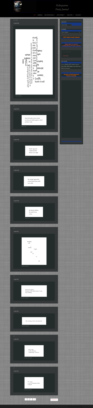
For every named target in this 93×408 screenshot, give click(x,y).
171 (14, 228)
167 (14, 367)
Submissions (40, 15)
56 (13, 167)
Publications (69, 15)
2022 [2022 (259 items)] (62, 68)
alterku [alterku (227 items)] (67, 64)
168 (14, 336)
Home (34, 15)
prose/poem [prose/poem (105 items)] (67, 68)
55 (13, 197)
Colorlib (72, 406)
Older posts (54, 399)
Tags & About (78, 15)
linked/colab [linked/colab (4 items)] (63, 64)
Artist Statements (60, 15)
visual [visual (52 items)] (79, 66)
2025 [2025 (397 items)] (65, 66)
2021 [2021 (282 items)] (70, 64)
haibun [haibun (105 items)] (73, 64)
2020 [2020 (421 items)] (68, 66)
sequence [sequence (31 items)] (77, 64)
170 (14, 276)
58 (13, 105)
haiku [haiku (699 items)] (71, 66)
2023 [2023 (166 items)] (62, 66)
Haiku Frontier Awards (49, 15)
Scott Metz (15, 20)
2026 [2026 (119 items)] (74, 66)
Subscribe (65, 56)
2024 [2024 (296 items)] (76, 66)
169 (14, 307)
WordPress (81, 406)
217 (34, 399)
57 (13, 136)
